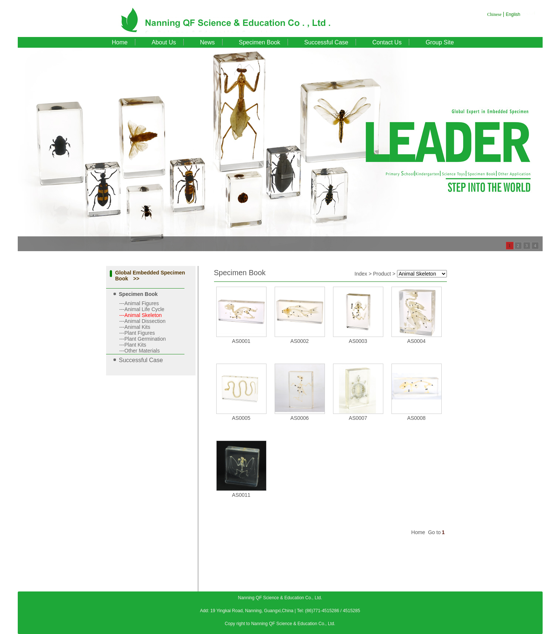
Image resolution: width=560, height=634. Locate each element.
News (207, 42)
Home (120, 42)
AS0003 (358, 341)
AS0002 (300, 341)
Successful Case (326, 42)
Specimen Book (259, 42)
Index (360, 274)
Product (382, 274)
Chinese (494, 14)
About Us (164, 42)
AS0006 (300, 418)
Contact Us (386, 42)
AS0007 (358, 418)
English (513, 14)
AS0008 (416, 418)
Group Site (439, 42)
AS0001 (241, 341)
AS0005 (241, 418)
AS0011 (241, 495)
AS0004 (416, 341)
